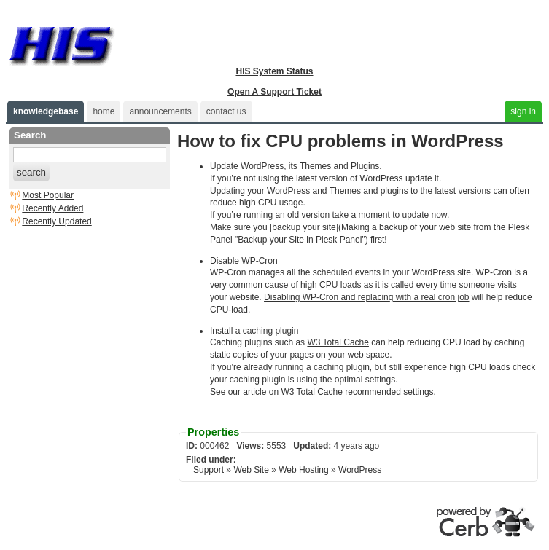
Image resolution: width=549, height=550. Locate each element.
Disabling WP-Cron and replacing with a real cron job (366, 297)
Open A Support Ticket (274, 92)
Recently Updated (56, 221)
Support (208, 470)
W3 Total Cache (338, 342)
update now (424, 215)
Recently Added (52, 208)
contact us (226, 111)
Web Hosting (303, 470)
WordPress (359, 470)
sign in (523, 111)
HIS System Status (274, 71)
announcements (160, 111)
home (103, 111)
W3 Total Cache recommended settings (357, 392)
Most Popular (48, 195)
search (31, 172)
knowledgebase (45, 111)
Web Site (250, 470)
